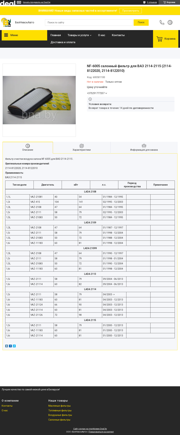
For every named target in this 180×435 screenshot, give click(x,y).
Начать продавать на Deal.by (36, 2)
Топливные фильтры (59, 410)
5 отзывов (152, 2)
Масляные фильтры (59, 405)
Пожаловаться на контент (101, 432)
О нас (101, 35)
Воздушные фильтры (60, 415)
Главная (56, 35)
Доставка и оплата (63, 42)
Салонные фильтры (59, 419)
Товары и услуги (78, 35)
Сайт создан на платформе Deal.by (90, 429)
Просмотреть (130, 10)
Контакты (118, 35)
